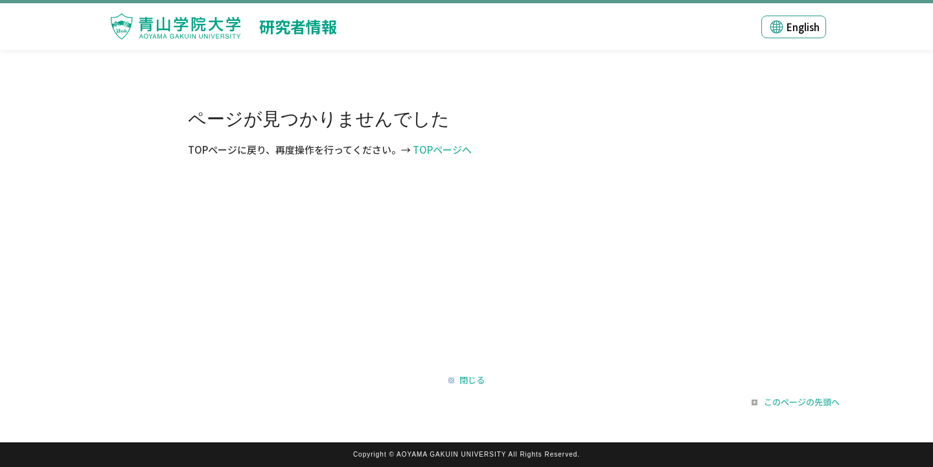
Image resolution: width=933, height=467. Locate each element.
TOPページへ (442, 149)
